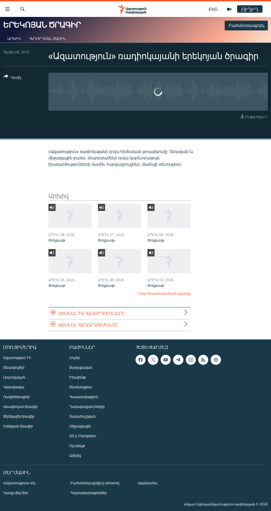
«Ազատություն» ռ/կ (19, 483)
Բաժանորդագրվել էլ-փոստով (94, 483)
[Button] (12, 78)
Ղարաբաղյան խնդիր (87, 406)
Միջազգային (80, 426)
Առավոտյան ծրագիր (20, 406)
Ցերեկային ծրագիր (18, 416)
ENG (213, 9)
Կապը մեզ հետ (15, 492)
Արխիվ (14, 38)
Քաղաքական (80, 367)
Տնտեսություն (80, 387)
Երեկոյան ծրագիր (18, 426)
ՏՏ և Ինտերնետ (82, 436)
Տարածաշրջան (82, 416)
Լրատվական (14, 377)
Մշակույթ (77, 445)
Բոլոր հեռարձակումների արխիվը (164, 293)
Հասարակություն (83, 396)
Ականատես (147, 483)
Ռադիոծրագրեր (16, 396)
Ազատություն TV (17, 357)
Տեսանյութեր (13, 367)
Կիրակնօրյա (13, 387)
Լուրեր (74, 357)
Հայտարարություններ (88, 492)
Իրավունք (77, 377)
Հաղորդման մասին (47, 38)
